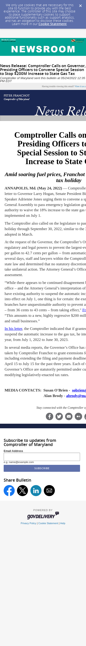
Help (62, 523)
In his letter (13, 328)
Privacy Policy (28, 523)
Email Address (13, 451)
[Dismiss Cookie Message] (80, 4)
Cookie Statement (53, 24)
